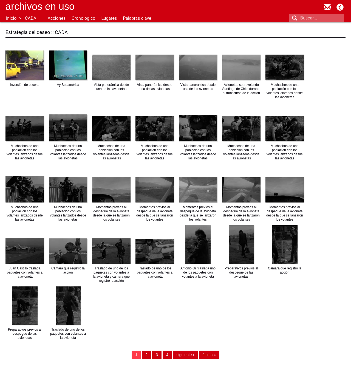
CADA (30, 18)
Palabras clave (137, 18)
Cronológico (83, 18)
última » (209, 355)
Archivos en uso (40, 6)
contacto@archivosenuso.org (327, 7)
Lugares (109, 18)
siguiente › (185, 355)
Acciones (56, 18)
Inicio (11, 18)
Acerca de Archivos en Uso (340, 7)
